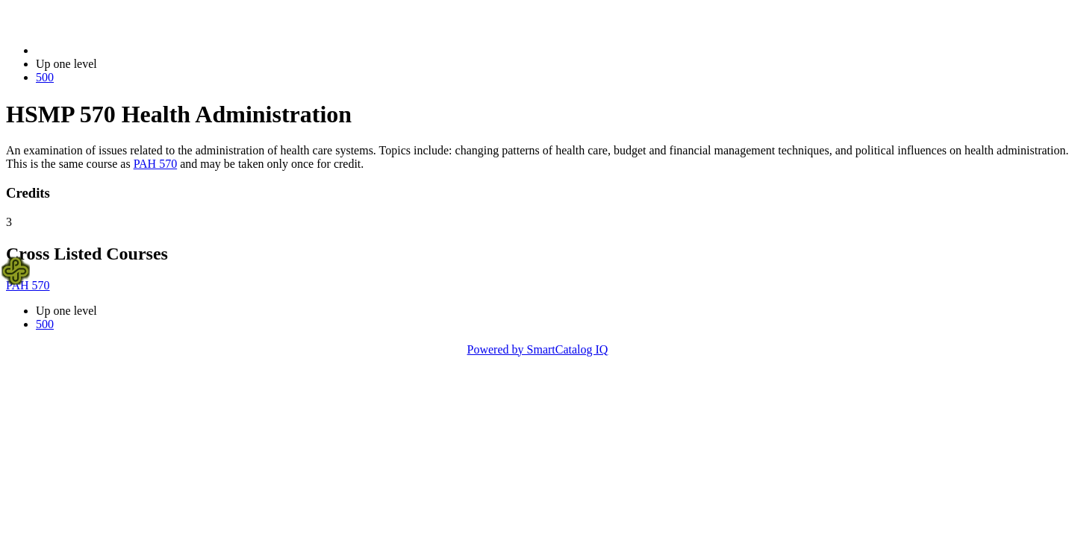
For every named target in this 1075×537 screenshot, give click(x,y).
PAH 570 (156, 163)
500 (45, 77)
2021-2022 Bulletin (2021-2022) (114, 50)
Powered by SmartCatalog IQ (537, 349)
